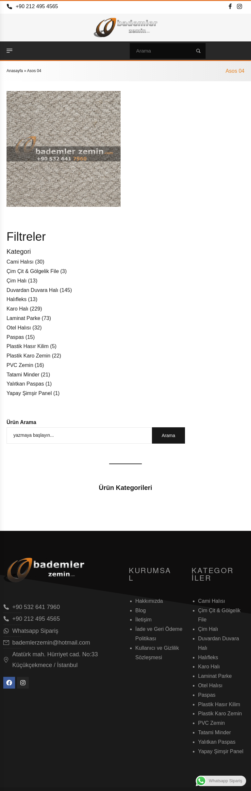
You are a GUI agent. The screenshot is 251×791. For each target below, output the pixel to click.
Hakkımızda (149, 601)
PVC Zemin (20, 365)
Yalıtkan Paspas (25, 384)
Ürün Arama (21, 422)
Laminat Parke (23, 318)
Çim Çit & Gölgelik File (33, 271)
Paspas (15, 337)
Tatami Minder (23, 374)
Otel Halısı (19, 327)
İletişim (143, 619)
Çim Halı (16, 280)
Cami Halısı (20, 262)
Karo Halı (17, 309)
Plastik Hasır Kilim (28, 346)
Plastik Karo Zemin (28, 355)
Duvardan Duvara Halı (32, 290)
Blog (140, 610)
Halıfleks (16, 299)
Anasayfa (15, 70)
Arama (168, 435)
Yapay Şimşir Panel (29, 393)
